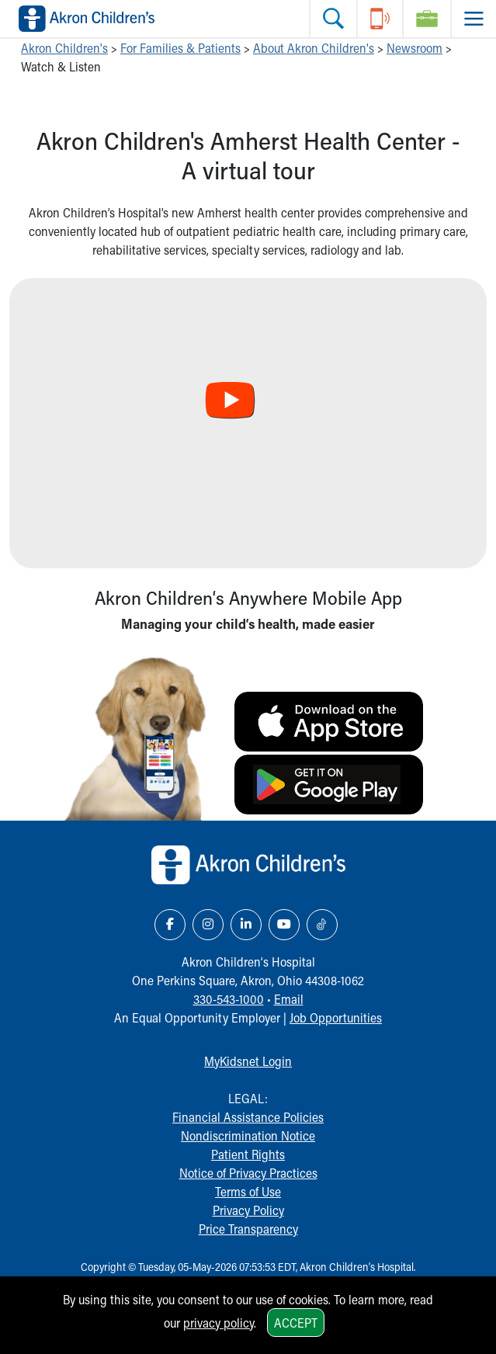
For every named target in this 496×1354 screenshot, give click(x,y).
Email (288, 999)
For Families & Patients (180, 48)
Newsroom (414, 48)
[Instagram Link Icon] (208, 924)
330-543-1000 (228, 999)
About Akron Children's (313, 48)
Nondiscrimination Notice (248, 1135)
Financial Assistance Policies (248, 1117)
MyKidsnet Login (248, 1061)
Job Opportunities (336, 1017)
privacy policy (218, 1322)
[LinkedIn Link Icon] (246, 924)
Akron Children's (64, 48)
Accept (295, 1322)
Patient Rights (248, 1154)
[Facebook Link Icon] (170, 924)
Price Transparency (248, 1228)
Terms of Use (248, 1191)
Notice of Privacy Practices (248, 1173)
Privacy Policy (248, 1210)
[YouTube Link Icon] (284, 924)
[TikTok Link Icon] (322, 924)
